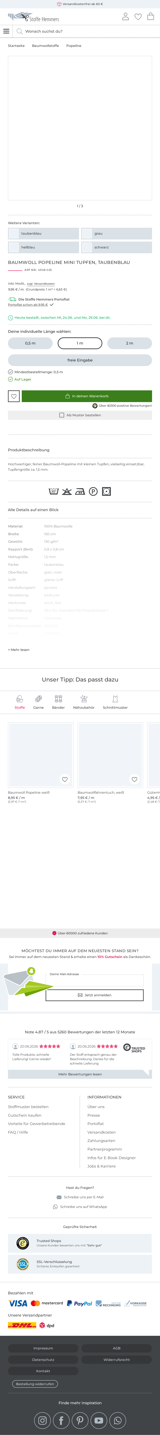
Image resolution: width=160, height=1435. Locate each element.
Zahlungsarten (101, 1140)
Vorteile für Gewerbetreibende (36, 1123)
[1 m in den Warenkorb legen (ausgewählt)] (80, 343)
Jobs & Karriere (101, 1166)
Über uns (96, 1107)
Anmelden (125, 16)
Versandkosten (101, 1132)
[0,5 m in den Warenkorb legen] (30, 343)
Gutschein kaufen (24, 1115)
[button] (14, 396)
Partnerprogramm (104, 1149)
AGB (116, 1348)
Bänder (58, 702)
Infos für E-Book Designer (111, 1158)
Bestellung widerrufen (35, 1384)
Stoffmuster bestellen (28, 1107)
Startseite (16, 46)
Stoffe (20, 702)
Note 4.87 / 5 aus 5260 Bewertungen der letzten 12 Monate (80, 1032)
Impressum (43, 1348)
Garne (38, 702)
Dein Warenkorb (150, 16)
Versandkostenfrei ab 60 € (80, 4)
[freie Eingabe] (80, 360)
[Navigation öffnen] (6, 31)
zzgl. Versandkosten (41, 283)
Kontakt (43, 1371)
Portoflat (95, 1123)
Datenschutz (43, 1360)
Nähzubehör (84, 702)
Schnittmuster (115, 702)
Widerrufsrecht (117, 1360)
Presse (93, 1115)
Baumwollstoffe (45, 46)
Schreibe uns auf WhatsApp (80, 1206)
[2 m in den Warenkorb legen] (129, 343)
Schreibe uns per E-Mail (80, 1197)
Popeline (73, 46)
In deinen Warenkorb (87, 396)
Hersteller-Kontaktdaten (23, 642)
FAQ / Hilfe (18, 1132)
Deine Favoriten (138, 16)
